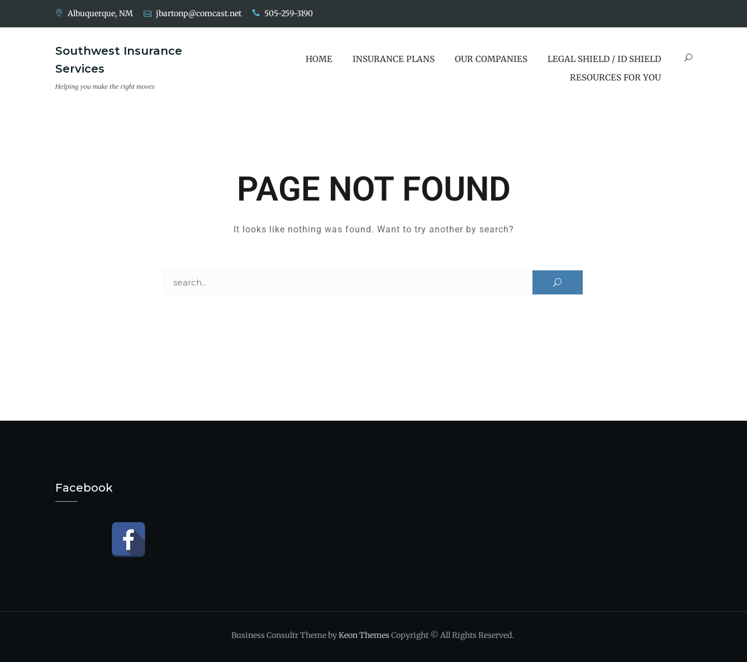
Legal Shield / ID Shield (604, 59)
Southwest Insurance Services (118, 59)
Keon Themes (364, 635)
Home (319, 59)
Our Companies (491, 59)
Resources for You (615, 77)
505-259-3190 (288, 13)
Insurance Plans (394, 59)
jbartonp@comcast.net (198, 13)
